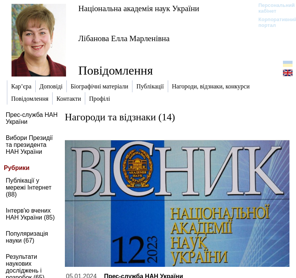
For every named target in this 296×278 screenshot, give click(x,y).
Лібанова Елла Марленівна (124, 38)
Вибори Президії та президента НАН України (29, 145)
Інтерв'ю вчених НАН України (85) (30, 214)
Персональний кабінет (272, 8)
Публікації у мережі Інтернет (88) (28, 187)
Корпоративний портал (272, 22)
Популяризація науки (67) (27, 237)
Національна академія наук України (138, 8)
